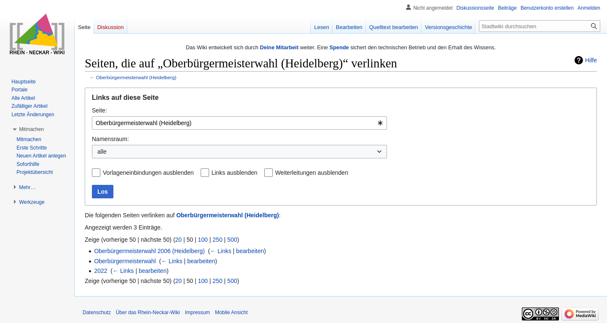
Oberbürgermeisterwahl (125, 261)
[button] (31, 129)
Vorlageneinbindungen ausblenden (148, 172)
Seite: (99, 110)
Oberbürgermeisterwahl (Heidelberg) (136, 77)
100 (203, 239)
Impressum (197, 312)
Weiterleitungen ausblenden (311, 172)
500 (232, 239)
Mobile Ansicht (231, 312)
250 (217, 239)
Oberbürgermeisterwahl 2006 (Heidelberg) (149, 251)
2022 (100, 270)
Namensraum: (110, 139)
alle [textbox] (102, 151)
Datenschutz (97, 312)
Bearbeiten (349, 27)
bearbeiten (250, 251)
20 (178, 239)
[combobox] (239, 123)
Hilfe (591, 60)
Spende (339, 47)
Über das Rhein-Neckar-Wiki (148, 312)
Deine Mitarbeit (279, 47)
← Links (220, 251)
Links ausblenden (235, 172)
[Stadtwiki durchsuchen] (539, 26)
